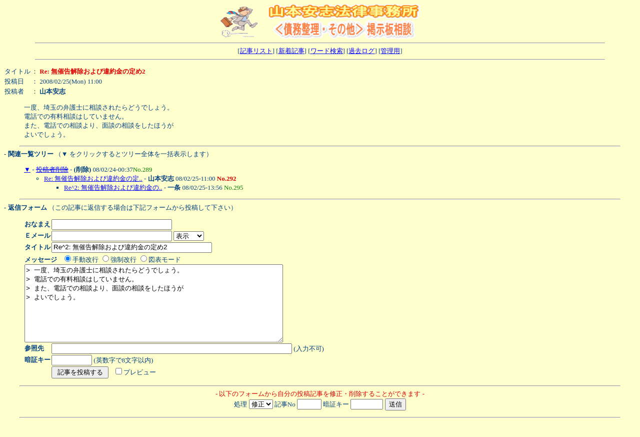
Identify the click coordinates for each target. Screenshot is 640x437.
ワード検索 (326, 51)
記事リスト (256, 51)
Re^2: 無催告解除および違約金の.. (113, 187)
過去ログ (361, 51)
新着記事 (291, 51)
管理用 (390, 51)
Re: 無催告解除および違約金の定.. (93, 178)
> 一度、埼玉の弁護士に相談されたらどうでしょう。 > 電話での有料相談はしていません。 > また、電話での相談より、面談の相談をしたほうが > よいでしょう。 (169, 310)
